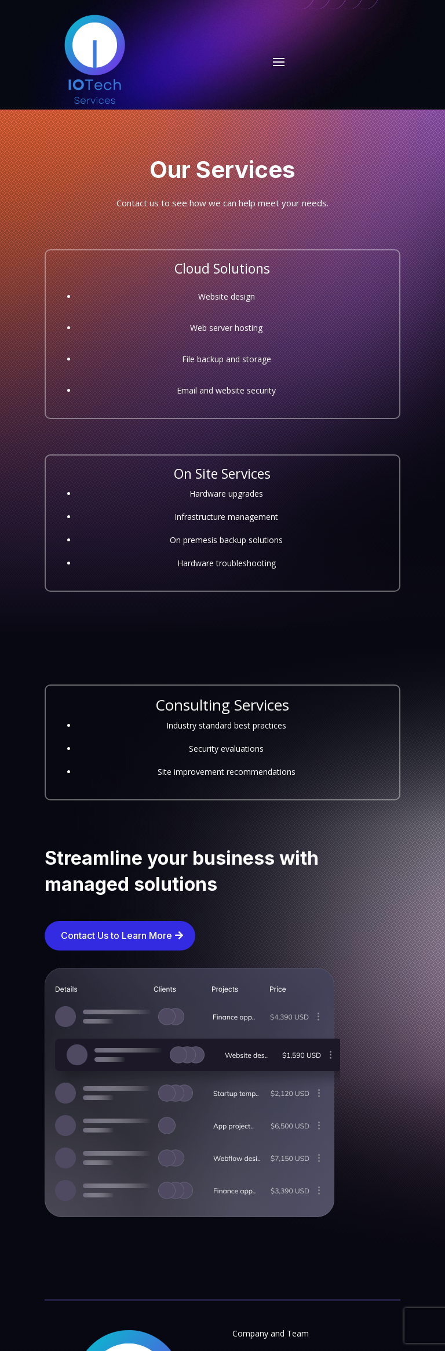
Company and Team (270, 1333)
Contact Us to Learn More (116, 935)
